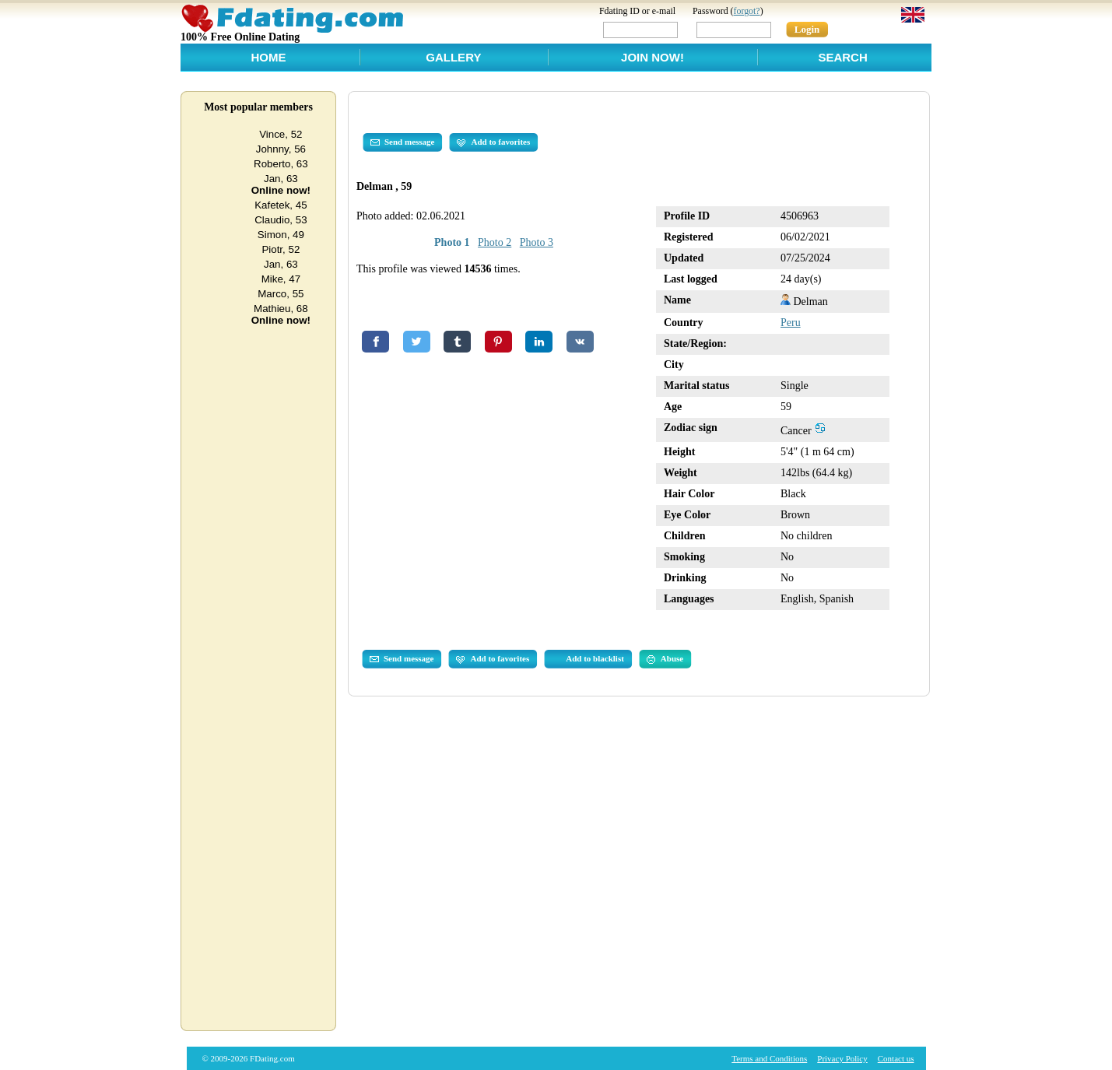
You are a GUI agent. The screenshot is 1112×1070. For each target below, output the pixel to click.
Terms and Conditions (769, 1058)
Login (807, 29)
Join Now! (652, 57)
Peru (791, 322)
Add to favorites (493, 142)
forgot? (747, 10)
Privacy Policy (842, 1058)
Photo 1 (452, 242)
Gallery (453, 57)
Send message (402, 142)
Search (842, 57)
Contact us (896, 1058)
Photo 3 (536, 242)
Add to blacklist (595, 658)
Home (268, 57)
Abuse (665, 659)
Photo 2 (494, 242)
